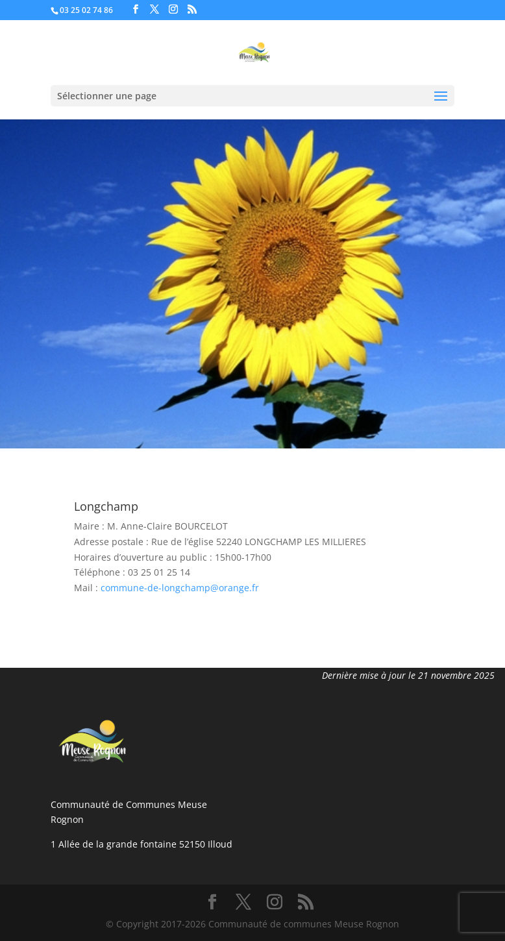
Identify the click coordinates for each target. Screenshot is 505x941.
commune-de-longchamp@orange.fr (180, 587)
